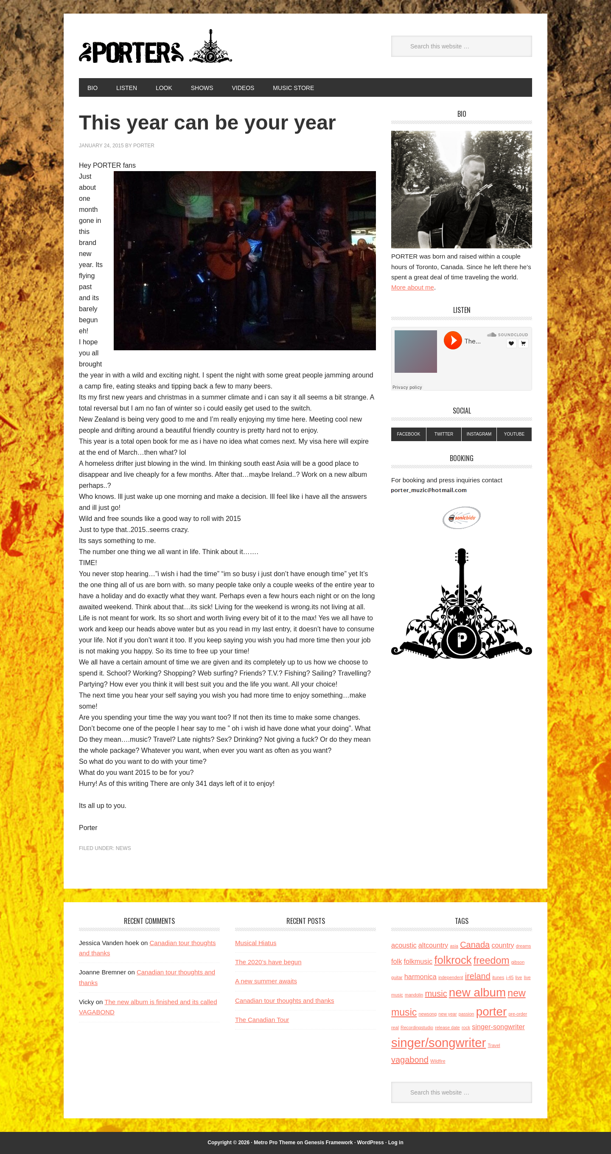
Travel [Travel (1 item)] (494, 1045)
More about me (412, 287)
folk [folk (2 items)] (396, 961)
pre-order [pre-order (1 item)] (517, 1013)
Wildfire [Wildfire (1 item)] (438, 1061)
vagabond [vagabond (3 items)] (410, 1059)
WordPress (370, 1143)
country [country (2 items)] (502, 945)
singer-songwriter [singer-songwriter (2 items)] (498, 1026)
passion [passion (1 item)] (466, 1013)
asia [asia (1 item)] (454, 946)
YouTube (514, 434)
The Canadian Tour (262, 1019)
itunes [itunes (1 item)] (498, 977)
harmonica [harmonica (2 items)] (420, 976)
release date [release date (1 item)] (447, 1027)
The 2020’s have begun (268, 961)
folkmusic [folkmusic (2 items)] (418, 961)
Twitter (443, 434)
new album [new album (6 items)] (477, 992)
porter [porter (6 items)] (491, 1011)
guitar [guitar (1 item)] (397, 977)
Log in (396, 1143)
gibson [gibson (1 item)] (517, 962)
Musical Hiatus (256, 942)
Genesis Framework (328, 1143)
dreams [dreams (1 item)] (523, 946)
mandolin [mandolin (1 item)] (414, 994)
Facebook (408, 434)
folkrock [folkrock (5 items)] (452, 960)
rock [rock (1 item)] (466, 1027)
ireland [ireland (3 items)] (477, 976)
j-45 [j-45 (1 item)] (510, 977)
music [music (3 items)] (436, 993)
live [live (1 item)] (519, 977)
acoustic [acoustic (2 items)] (404, 945)
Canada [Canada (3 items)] (475, 944)
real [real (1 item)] (395, 1027)
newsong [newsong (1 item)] (428, 1013)
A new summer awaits (266, 981)
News (123, 848)
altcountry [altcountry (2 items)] (433, 945)
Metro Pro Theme (274, 1143)
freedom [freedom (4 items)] (492, 960)
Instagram (479, 434)
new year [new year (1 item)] (447, 1013)
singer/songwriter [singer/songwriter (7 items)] (438, 1043)
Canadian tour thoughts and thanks (284, 1000)
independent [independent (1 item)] (450, 977)
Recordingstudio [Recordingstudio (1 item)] (417, 1027)
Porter (157, 46)
